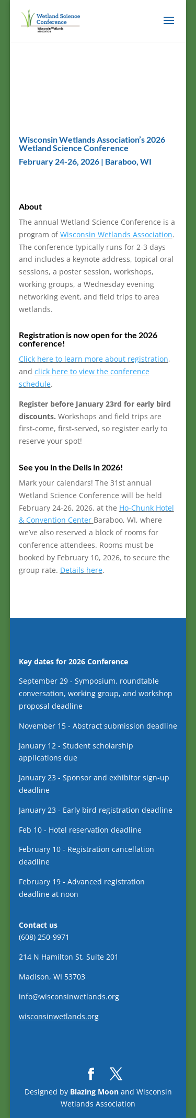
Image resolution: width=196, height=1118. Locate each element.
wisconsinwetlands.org (59, 1016)
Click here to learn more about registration (93, 359)
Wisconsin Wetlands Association (116, 234)
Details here (81, 570)
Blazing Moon (94, 1092)
